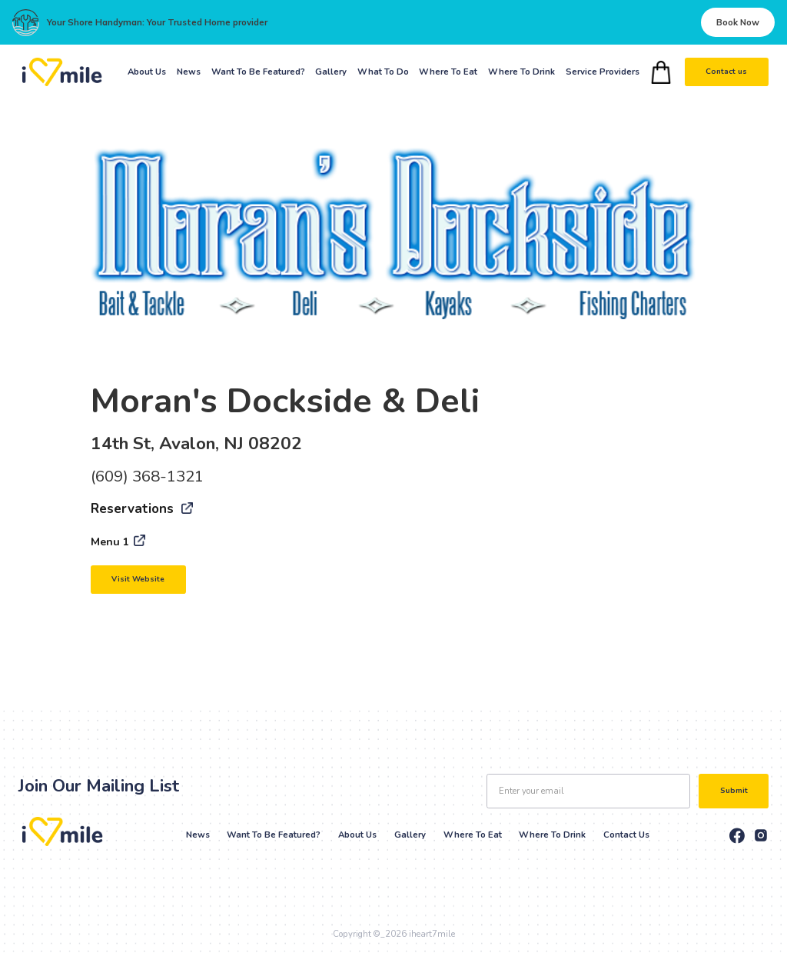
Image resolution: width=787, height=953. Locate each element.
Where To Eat (448, 72)
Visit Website (137, 579)
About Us (147, 72)
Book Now (737, 22)
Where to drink (552, 835)
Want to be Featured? (273, 835)
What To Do (383, 72)
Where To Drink (521, 72)
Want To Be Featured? (258, 72)
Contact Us (626, 835)
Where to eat (472, 835)
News (189, 72)
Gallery (331, 72)
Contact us (727, 71)
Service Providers (602, 72)
